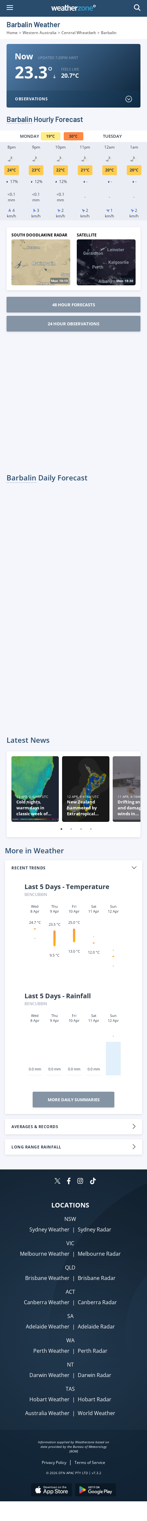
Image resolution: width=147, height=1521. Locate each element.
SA (70, 1316)
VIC (70, 1243)
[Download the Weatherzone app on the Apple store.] (51, 1490)
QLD (70, 1267)
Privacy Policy (54, 1462)
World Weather (96, 1413)
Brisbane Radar (97, 1278)
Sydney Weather (49, 1229)
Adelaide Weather (48, 1326)
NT (70, 1364)
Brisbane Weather (47, 1278)
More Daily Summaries (74, 1100)
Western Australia (40, 32)
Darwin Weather (49, 1375)
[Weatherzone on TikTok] (93, 1181)
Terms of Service (89, 1462)
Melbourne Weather (45, 1253)
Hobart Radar (94, 1399)
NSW (70, 1219)
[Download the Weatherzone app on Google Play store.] (95, 1490)
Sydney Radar (94, 1229)
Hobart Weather (49, 1399)
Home (12, 32)
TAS (70, 1388)
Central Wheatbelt (78, 32)
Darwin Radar (94, 1375)
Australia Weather (47, 1413)
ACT (70, 1291)
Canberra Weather (47, 1302)
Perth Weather (51, 1350)
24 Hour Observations (73, 324)
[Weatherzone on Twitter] (57, 1181)
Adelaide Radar (96, 1326)
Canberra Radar (97, 1302)
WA (70, 1340)
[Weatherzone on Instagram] (80, 1181)
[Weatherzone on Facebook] (69, 1181)
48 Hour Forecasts (73, 305)
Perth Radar (92, 1350)
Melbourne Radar (99, 1253)
